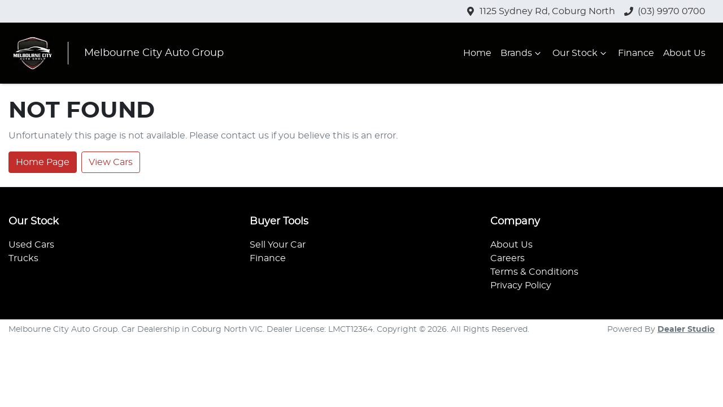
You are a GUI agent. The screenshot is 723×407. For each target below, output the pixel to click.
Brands (521, 53)
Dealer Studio (686, 330)
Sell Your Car (278, 244)
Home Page (42, 162)
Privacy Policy (520, 285)
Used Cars (31, 244)
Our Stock (580, 53)
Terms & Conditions (534, 271)
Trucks (23, 258)
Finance (636, 53)
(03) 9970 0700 (671, 11)
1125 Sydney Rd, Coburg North (547, 11)
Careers (507, 258)
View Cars (111, 162)
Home (477, 53)
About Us (684, 53)
